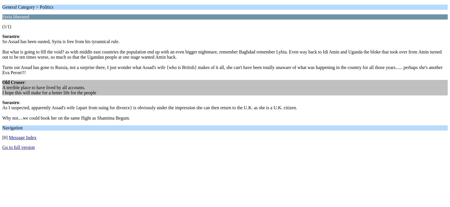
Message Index (22, 137)
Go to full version (18, 147)
